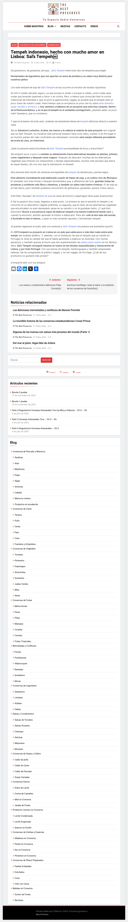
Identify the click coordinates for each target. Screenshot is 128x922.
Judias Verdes (21, 584)
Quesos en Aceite (23, 828)
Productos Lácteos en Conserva (28, 810)
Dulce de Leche (22, 788)
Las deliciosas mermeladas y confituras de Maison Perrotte (46, 310)
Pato (17, 532)
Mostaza (19, 749)
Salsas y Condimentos (23, 714)
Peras (17, 612)
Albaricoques (21, 664)
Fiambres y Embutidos (25, 544)
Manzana (19, 624)
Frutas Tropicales (23, 641)
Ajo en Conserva (22, 850)
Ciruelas (18, 630)
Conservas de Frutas (22, 600)
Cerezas (18, 635)
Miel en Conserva (23, 799)
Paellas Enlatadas (23, 866)
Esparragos (20, 566)
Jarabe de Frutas (22, 805)
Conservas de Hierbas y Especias (28, 832)
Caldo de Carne (22, 765)
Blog (50, 26)
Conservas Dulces (21, 782)
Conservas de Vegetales (24, 549)
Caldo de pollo (21, 760)
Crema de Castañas (24, 793)
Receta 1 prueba (19, 401)
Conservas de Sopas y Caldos (27, 754)
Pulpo (17, 475)
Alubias (18, 703)
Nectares (19, 900)
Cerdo (17, 527)
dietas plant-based (91, 242)
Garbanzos (54, 45)
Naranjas (19, 669)
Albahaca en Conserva (25, 838)
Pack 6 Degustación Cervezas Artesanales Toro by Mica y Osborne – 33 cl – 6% (49, 410)
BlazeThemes (42, 914)
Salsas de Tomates (24, 720)
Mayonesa (19, 743)
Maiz (17, 590)
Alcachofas (20, 572)
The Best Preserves (21, 62)
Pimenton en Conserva (25, 856)
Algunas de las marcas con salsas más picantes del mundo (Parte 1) (51, 332)
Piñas (17, 618)
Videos (94, 26)
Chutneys (19, 731)
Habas (18, 709)
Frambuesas (20, 658)
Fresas (18, 652)
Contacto (80, 26)
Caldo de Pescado (23, 771)
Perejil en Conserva (24, 844)
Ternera (18, 515)
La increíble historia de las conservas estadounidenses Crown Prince (51, 321)
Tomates (19, 555)
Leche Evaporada (23, 822)
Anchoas (19, 487)
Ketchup (18, 737)
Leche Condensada (24, 816)
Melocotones (21, 606)
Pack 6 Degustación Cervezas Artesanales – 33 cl (35, 428)
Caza (17, 538)
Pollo (17, 521)
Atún (17, 463)
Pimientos (19, 560)
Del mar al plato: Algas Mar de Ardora (34, 343)
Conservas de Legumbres (32, 45)
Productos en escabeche (26, 504)
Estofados (19, 872)
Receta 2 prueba (19, 392)
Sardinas (19, 457)
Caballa (18, 493)
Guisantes (19, 578)
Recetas (65, 26)
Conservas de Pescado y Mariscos (29, 451)
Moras (18, 681)
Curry (17, 878)
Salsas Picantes (22, 726)
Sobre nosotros (33, 26)
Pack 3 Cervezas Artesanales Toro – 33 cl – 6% (34, 419)
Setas (17, 596)
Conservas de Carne (22, 509)
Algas (17, 481)
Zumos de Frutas (23, 894)
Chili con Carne (22, 884)
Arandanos (20, 675)
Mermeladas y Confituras (24, 646)
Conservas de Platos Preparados (28, 860)
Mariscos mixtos (23, 498)
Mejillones (20, 469)
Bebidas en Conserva (22, 888)
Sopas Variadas (22, 777)
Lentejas (19, 697)
